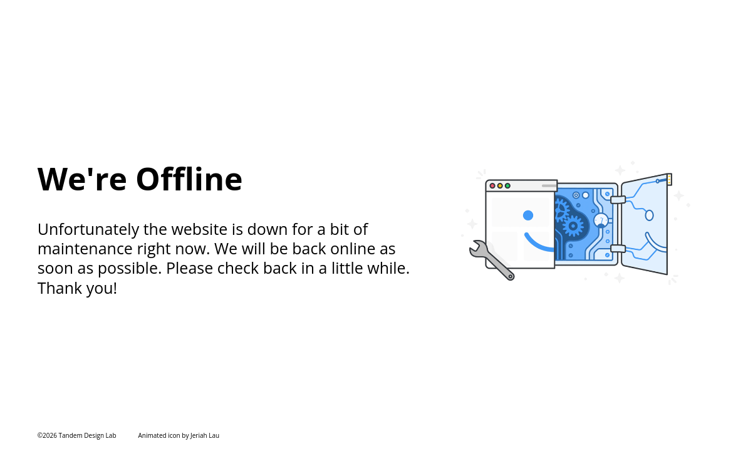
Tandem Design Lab (88, 435)
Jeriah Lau (204, 435)
